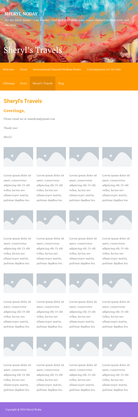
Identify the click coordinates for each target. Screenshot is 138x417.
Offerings (9, 83)
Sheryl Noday (21, 14)
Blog (61, 83)
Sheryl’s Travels (43, 83)
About (23, 69)
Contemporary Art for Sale (104, 69)
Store (23, 83)
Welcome (8, 69)
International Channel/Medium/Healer (57, 69)
